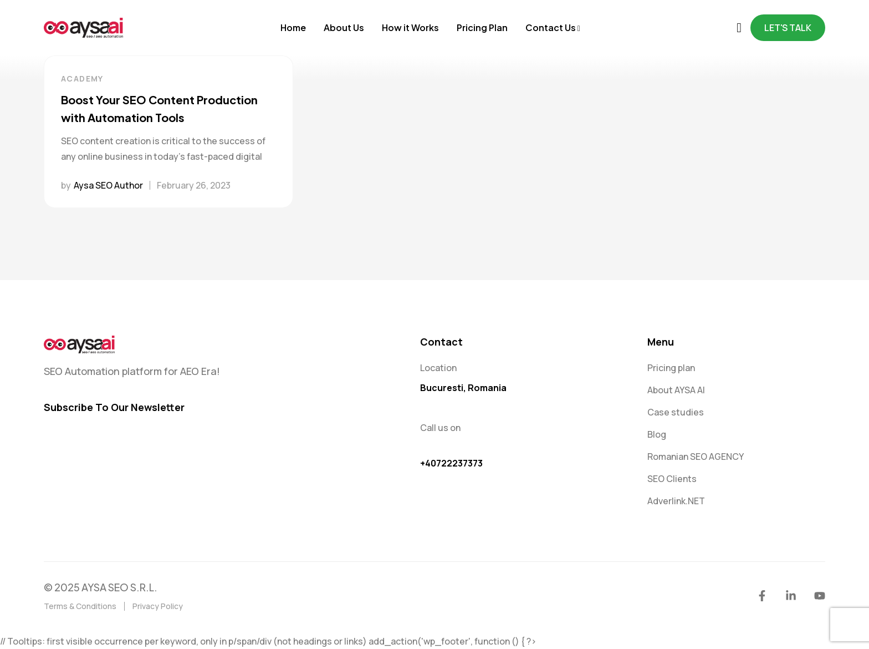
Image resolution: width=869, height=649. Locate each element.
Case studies (675, 412)
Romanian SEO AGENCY (695, 456)
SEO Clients (672, 479)
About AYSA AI (676, 390)
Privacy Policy (157, 606)
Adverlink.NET (676, 501)
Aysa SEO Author (108, 185)
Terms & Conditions (80, 606)
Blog (656, 434)
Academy (82, 78)
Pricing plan (671, 368)
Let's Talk (787, 28)
